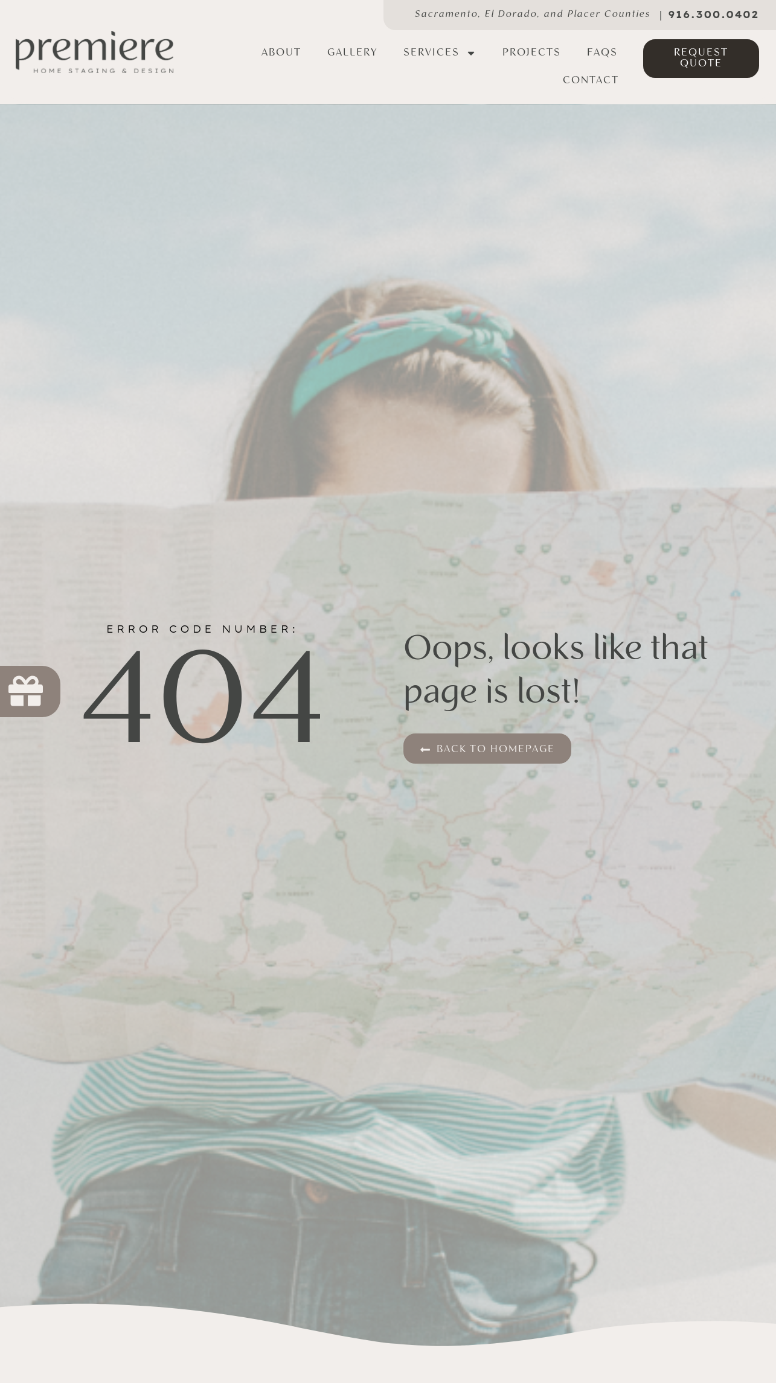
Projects (531, 53)
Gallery (352, 53)
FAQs (602, 53)
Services (439, 53)
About (281, 53)
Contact (591, 80)
